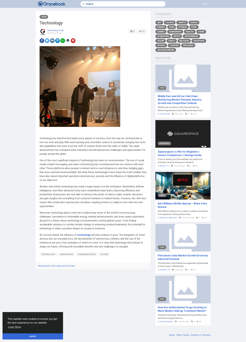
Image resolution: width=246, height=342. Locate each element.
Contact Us (196, 335)
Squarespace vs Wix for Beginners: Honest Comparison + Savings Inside (180, 153)
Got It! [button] (32, 336)
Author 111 (164, 166)
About (172, 335)
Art (159, 22)
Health (190, 31)
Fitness (183, 27)
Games (161, 31)
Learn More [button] (14, 327)
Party (171, 41)
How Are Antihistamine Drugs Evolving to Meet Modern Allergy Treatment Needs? (182, 309)
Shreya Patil (165, 114)
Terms (179, 335)
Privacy (186, 335)
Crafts (182, 22)
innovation (66, 254)
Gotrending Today (55, 30)
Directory (206, 335)
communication (87, 254)
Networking (191, 36)
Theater (174, 45)
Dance (194, 22)
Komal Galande (166, 322)
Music (177, 36)
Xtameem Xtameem (168, 218)
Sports (161, 45)
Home (201, 31)
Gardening (175, 31)
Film (43, 17)
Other (160, 41)
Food (194, 27)
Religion (184, 41)
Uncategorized (165, 50)
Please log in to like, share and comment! (56, 266)
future (104, 254)
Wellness (188, 45)
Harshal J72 (165, 270)
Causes (170, 22)
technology (83, 235)
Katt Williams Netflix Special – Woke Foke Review (182, 205)
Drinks (161, 27)
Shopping (198, 41)
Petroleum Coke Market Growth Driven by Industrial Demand (183, 257)
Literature (163, 36)
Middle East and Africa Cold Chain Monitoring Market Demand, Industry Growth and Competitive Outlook (179, 100)
